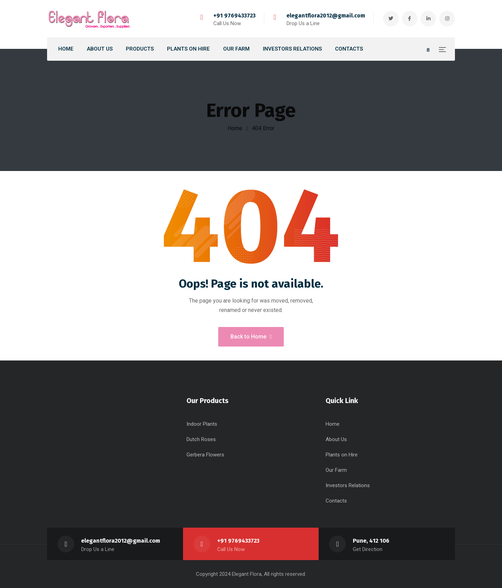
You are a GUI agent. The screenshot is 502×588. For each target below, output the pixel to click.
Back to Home (251, 336)
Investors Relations (348, 485)
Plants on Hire (342, 455)
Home (235, 128)
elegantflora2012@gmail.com (325, 15)
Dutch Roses (201, 439)
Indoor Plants (202, 424)
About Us (336, 439)
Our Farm (336, 470)
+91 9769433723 (234, 15)
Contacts (336, 501)
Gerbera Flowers (205, 455)
